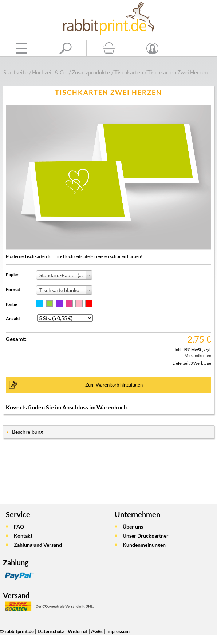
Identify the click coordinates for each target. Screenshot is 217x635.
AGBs (97, 631)
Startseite (15, 72)
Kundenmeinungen (144, 545)
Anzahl (13, 318)
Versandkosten (198, 355)
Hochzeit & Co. (49, 72)
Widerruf (77, 631)
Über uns (133, 526)
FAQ (19, 526)
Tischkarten (128, 72)
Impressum (118, 631)
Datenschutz (51, 631)
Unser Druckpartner (146, 536)
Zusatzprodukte (91, 72)
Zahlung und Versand (38, 545)
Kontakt (23, 536)
